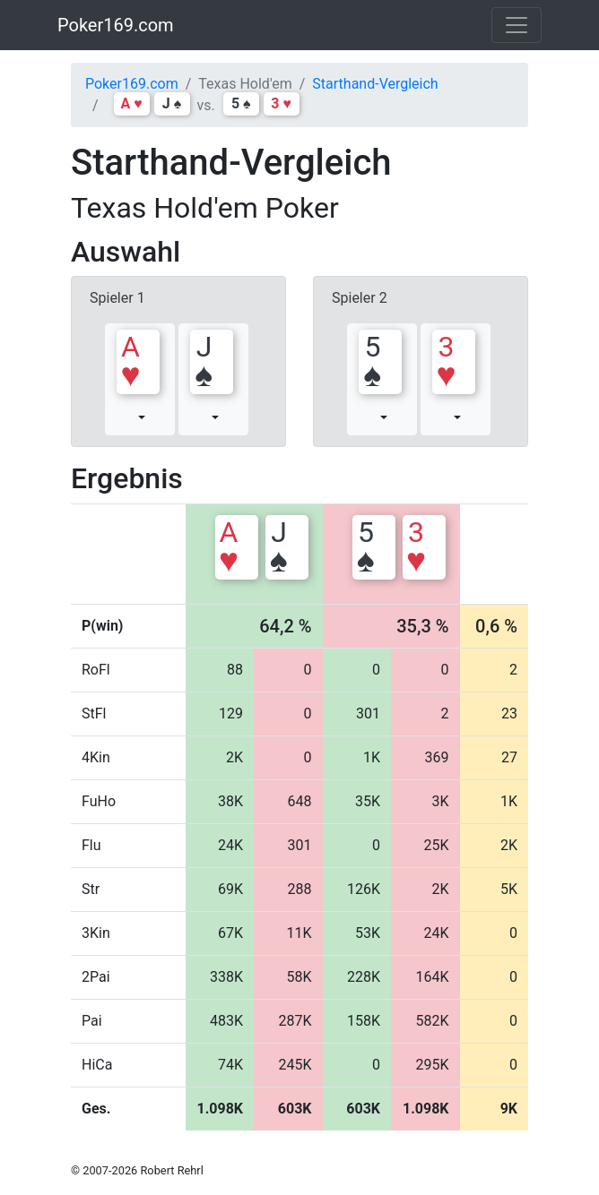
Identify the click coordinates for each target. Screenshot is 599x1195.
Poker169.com (115, 25)
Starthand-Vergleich (375, 83)
